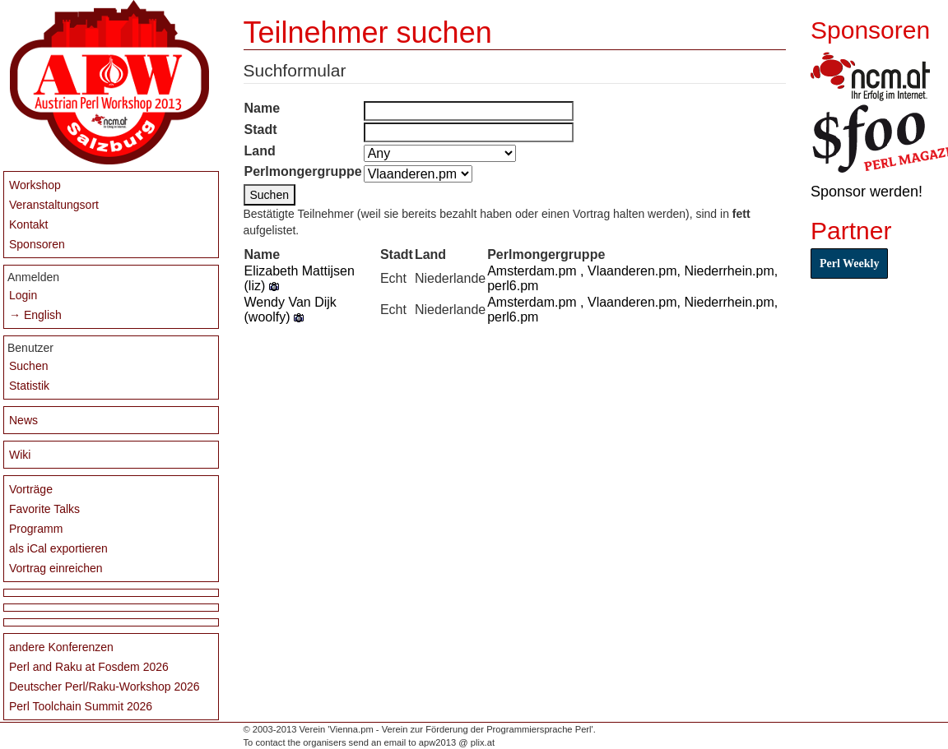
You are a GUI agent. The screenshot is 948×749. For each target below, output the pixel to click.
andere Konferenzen (61, 647)
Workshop (35, 185)
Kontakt (28, 224)
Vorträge (31, 489)
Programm (36, 528)
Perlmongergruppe (303, 171)
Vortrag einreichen (56, 568)
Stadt (260, 129)
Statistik (29, 385)
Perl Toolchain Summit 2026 (80, 706)
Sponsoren (37, 244)
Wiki (19, 454)
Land (260, 151)
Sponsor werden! (866, 191)
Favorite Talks (44, 509)
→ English (35, 314)
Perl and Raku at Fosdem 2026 (89, 666)
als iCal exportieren (58, 548)
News (23, 420)
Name (262, 108)
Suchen (28, 365)
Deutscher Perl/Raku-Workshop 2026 (104, 686)
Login (23, 295)
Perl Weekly (849, 263)
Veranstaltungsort (54, 204)
